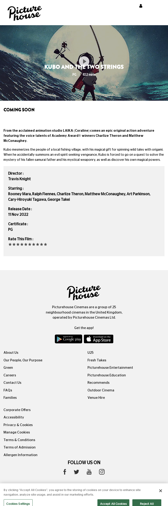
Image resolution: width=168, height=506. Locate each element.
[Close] (161, 494)
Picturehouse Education (106, 375)
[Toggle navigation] (158, 6)
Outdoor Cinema (100, 390)
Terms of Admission (19, 447)
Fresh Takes (96, 360)
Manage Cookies (16, 432)
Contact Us (12, 382)
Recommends (98, 382)
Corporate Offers (17, 410)
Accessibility (13, 417)
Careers (9, 375)
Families (10, 397)
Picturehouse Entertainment (110, 367)
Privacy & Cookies (18, 425)
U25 (90, 352)
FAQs (7, 390)
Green (8, 367)
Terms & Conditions (19, 440)
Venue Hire (96, 397)
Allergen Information (20, 455)
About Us (10, 352)
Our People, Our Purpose (22, 360)
